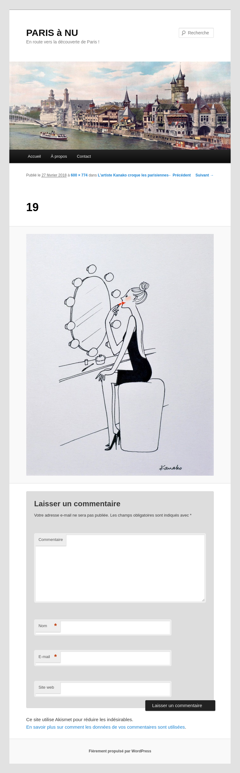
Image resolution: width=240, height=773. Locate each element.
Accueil (34, 156)
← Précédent (179, 175)
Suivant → (205, 175)
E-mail (47, 657)
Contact (84, 156)
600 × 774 (79, 175)
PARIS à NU (52, 32)
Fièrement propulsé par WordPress (120, 751)
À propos (59, 156)
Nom (47, 626)
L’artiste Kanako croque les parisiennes (133, 175)
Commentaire (50, 539)
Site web (46, 687)
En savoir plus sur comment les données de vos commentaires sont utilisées (105, 727)
